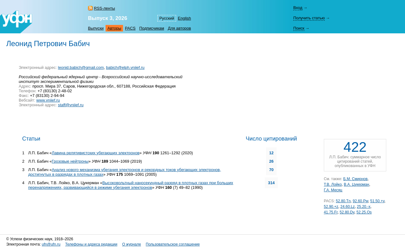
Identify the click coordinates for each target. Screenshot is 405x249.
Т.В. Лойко (333, 184)
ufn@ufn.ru (51, 244)
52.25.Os (364, 212)
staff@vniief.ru (71, 105)
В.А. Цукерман (356, 184)
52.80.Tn (343, 201)
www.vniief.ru (48, 100)
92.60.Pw (360, 201)
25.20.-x (363, 206)
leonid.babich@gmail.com (81, 67)
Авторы (114, 28)
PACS (130, 28)
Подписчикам (151, 28)
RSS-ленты (104, 8)
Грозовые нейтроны (70, 161)
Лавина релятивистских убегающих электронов (96, 153)
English (184, 18)
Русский (166, 18)
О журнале (131, 244)
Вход (297, 7)
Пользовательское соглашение (173, 244)
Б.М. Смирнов (355, 179)
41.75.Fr (331, 212)
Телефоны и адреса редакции (91, 244)
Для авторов (179, 28)
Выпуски (96, 28)
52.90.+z (331, 206)
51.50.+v (377, 201)
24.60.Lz (347, 206)
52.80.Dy (347, 212)
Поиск (298, 28)
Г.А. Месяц (333, 190)
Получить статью (309, 18)
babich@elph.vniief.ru (125, 67)
